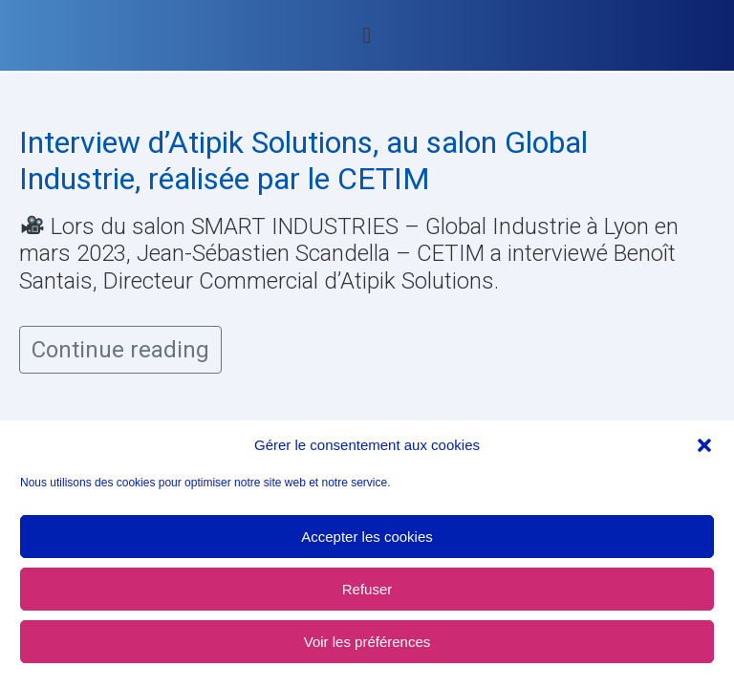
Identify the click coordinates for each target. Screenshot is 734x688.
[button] (704, 445)
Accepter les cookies (367, 536)
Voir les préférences (367, 642)
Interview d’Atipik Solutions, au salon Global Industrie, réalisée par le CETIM (303, 160)
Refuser (367, 589)
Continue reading (120, 349)
